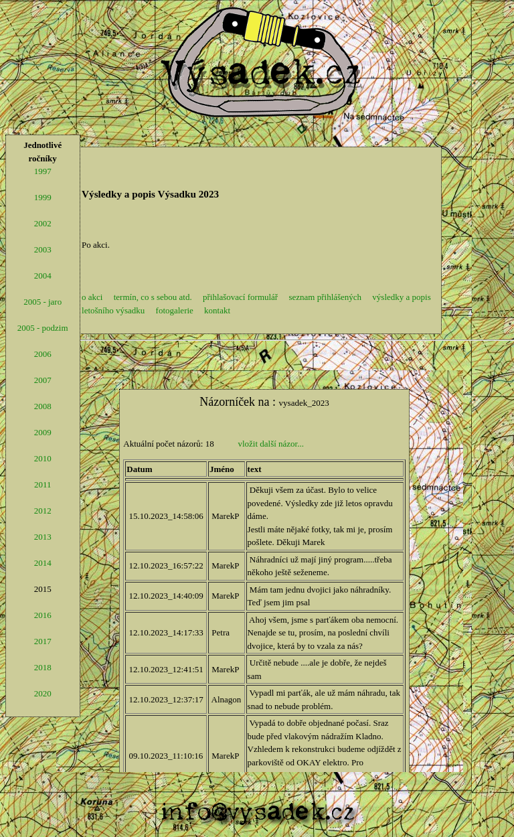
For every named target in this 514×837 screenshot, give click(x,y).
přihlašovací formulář (240, 297)
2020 (43, 693)
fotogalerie (174, 310)
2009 (43, 432)
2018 (43, 667)
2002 (43, 223)
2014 (43, 563)
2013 (43, 537)
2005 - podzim (42, 328)
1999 (43, 197)
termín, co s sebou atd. (153, 297)
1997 (43, 171)
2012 (43, 511)
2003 (43, 249)
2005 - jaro (42, 302)
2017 (43, 641)
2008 (43, 406)
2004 (43, 276)
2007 (43, 380)
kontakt (217, 310)
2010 (43, 458)
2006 (43, 354)
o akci (92, 297)
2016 (43, 615)
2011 (43, 484)
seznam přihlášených (324, 297)
